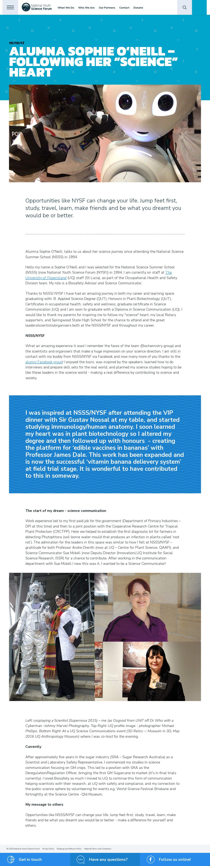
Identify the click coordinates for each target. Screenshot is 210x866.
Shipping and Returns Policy (69, 848)
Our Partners (108, 8)
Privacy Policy (48, 848)
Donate (140, 8)
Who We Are (88, 8)
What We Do (67, 8)
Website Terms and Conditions (97, 848)
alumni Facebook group (44, 362)
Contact (126, 8)
